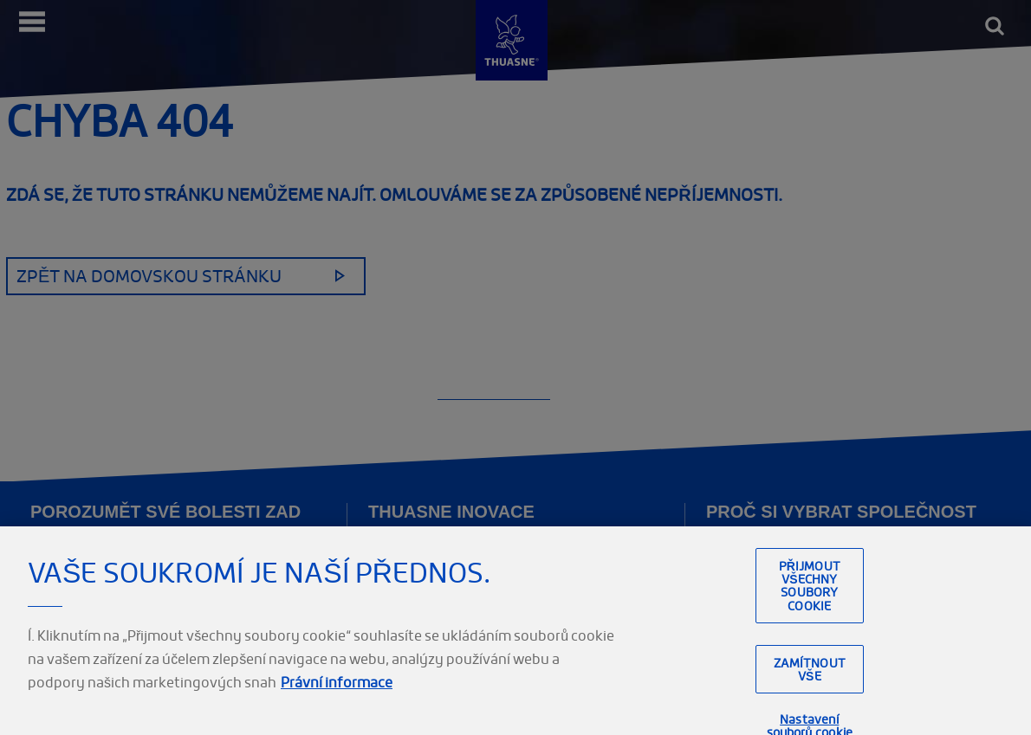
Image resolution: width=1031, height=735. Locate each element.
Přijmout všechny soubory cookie (809, 592)
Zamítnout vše (810, 676)
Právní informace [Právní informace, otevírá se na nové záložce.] (336, 689)
